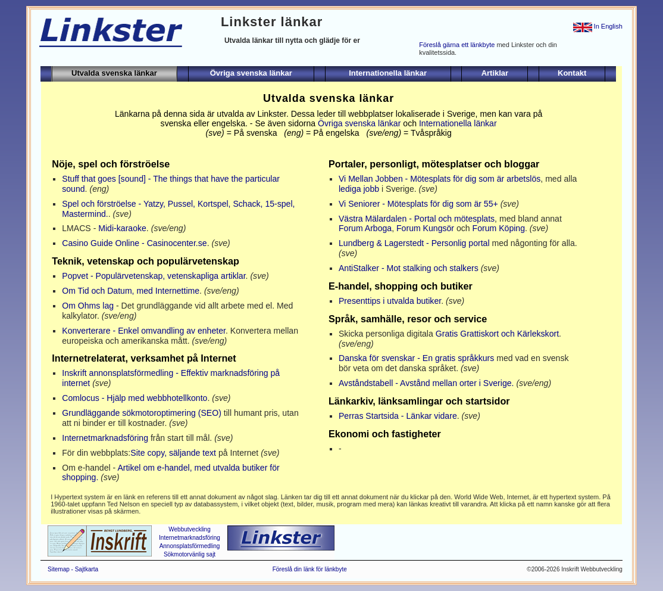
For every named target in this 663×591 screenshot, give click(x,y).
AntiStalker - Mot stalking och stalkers (409, 268)
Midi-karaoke (122, 228)
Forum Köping (499, 228)
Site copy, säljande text (173, 453)
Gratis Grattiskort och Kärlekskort (497, 333)
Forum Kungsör (425, 228)
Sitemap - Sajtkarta (73, 569)
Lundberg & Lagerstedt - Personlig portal (414, 243)
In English (598, 26)
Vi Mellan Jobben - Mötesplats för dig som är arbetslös (439, 178)
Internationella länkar (388, 73)
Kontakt (572, 73)
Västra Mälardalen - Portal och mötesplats (417, 218)
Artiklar (495, 73)
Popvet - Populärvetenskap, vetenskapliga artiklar (153, 276)
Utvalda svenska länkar (114, 73)
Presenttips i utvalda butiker (390, 301)
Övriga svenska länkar (251, 73)
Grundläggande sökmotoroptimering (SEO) (141, 413)
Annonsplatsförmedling (190, 546)
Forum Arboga (365, 228)
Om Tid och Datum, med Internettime (130, 291)
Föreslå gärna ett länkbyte (457, 44)
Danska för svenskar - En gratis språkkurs (416, 358)
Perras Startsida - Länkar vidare (398, 416)
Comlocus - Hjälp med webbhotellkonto (134, 398)
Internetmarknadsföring (105, 438)
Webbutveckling (189, 529)
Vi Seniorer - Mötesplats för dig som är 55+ (418, 204)
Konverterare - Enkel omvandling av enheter (144, 330)
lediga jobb (359, 189)
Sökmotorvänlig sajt (189, 554)
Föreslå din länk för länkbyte (310, 569)
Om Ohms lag (88, 305)
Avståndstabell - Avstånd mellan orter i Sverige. (426, 383)
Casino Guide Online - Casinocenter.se (134, 243)
